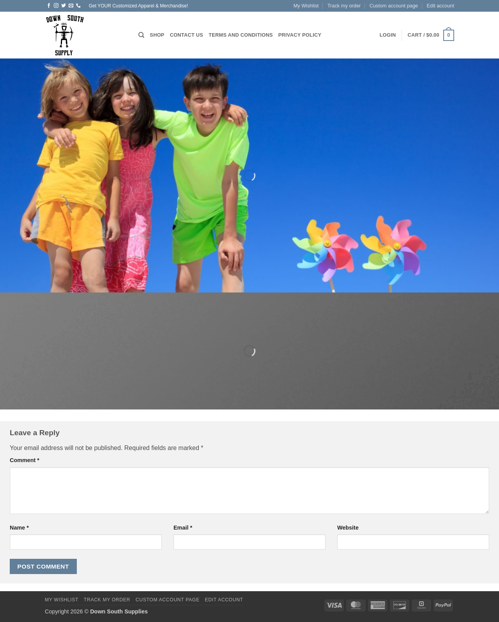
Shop (157, 35)
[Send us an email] (71, 6)
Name (19, 528)
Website (348, 528)
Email (182, 528)
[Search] (141, 35)
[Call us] (78, 6)
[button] (388, 35)
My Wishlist (306, 6)
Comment (24, 460)
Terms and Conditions (241, 35)
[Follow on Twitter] (63, 6)
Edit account (440, 6)
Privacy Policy (299, 35)
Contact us (186, 35)
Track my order (344, 6)
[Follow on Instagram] (56, 6)
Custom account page (394, 6)
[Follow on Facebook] (48, 6)
